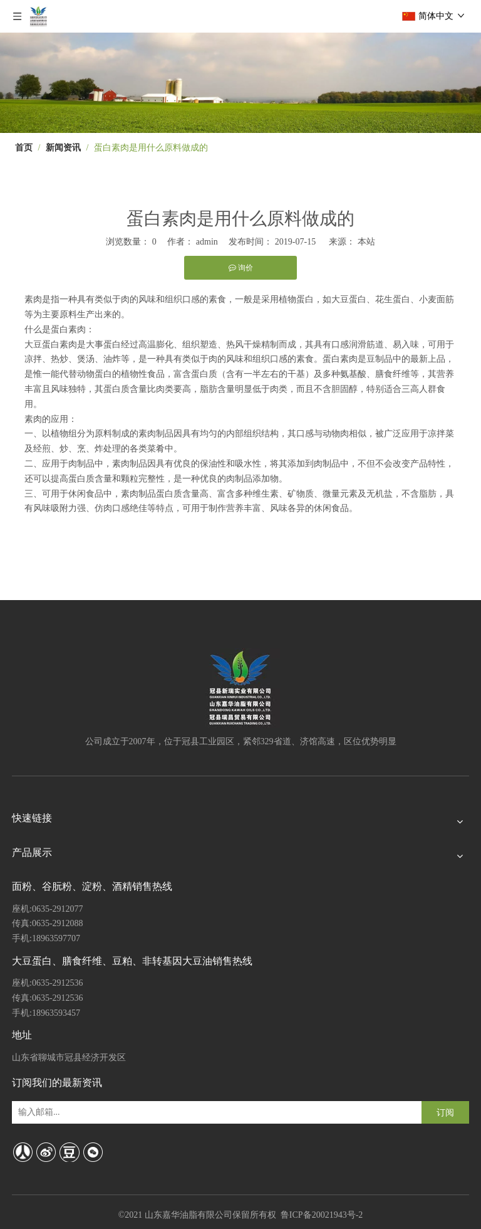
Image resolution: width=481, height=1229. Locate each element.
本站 (366, 241)
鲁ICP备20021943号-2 (322, 1215)
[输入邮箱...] (65, 1112)
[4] (240, 83)
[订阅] (445, 1112)
